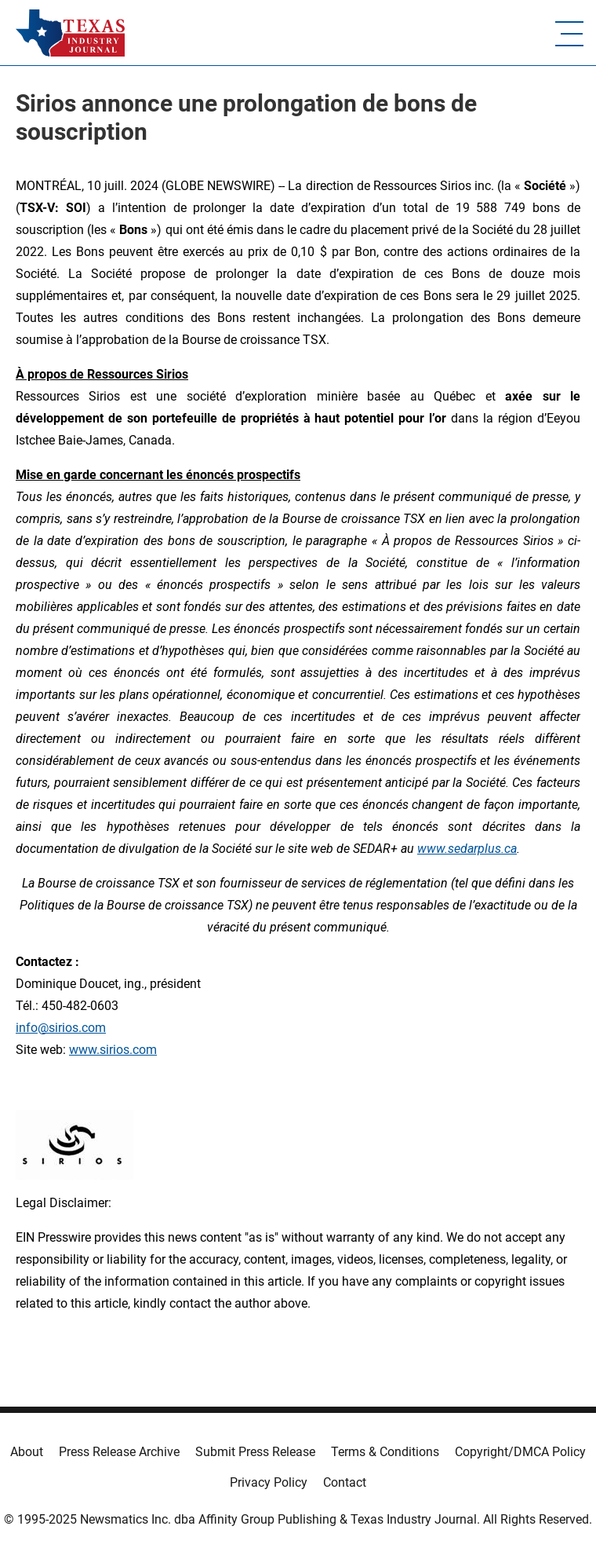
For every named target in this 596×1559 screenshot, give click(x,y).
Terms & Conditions (385, 1451)
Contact (344, 1482)
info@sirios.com (61, 1027)
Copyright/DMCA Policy (520, 1451)
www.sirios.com (113, 1049)
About (26, 1451)
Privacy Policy (268, 1482)
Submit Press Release (255, 1451)
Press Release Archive (119, 1451)
